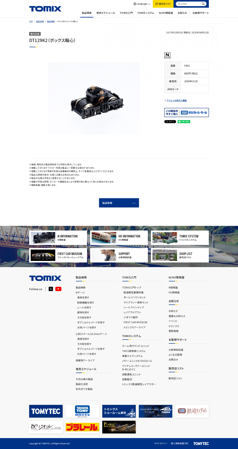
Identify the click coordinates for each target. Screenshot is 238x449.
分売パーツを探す (86, 327)
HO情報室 (174, 292)
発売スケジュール (106, 14)
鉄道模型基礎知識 (134, 292)
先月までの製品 (84, 389)
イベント (173, 321)
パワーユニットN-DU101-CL (137, 361)
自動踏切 (127, 379)
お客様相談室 (176, 350)
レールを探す (84, 307)
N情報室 (173, 287)
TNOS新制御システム (134, 351)
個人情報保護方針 (179, 443)
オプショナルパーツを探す (91, 322)
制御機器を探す (85, 302)
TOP (31, 21)
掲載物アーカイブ (85, 360)
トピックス (174, 326)
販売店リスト (175, 378)
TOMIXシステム (146, 14)
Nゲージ (80, 292)
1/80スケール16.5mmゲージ (91, 334)
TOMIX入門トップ (131, 287)
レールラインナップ (134, 307)
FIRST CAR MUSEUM (135, 322)
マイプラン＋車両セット (136, 302)
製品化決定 (82, 384)
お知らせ (182, 14)
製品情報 (51, 21)
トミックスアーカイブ (134, 327)
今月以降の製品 (84, 379)
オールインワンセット (135, 297)
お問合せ (173, 359)
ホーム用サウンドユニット (135, 346)
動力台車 (35, 33)
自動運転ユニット (131, 374)
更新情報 (174, 331)
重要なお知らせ (177, 316)
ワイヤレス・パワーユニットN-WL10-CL (136, 367)
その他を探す (84, 317)
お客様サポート (201, 14)
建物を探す (83, 312)
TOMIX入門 (126, 14)
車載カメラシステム (132, 356)
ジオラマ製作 (131, 317)
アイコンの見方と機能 (177, 100)
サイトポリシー (161, 443)
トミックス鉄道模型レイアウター (139, 384)
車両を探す (83, 297)
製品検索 (87, 14)
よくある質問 (175, 354)
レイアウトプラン (132, 312)
